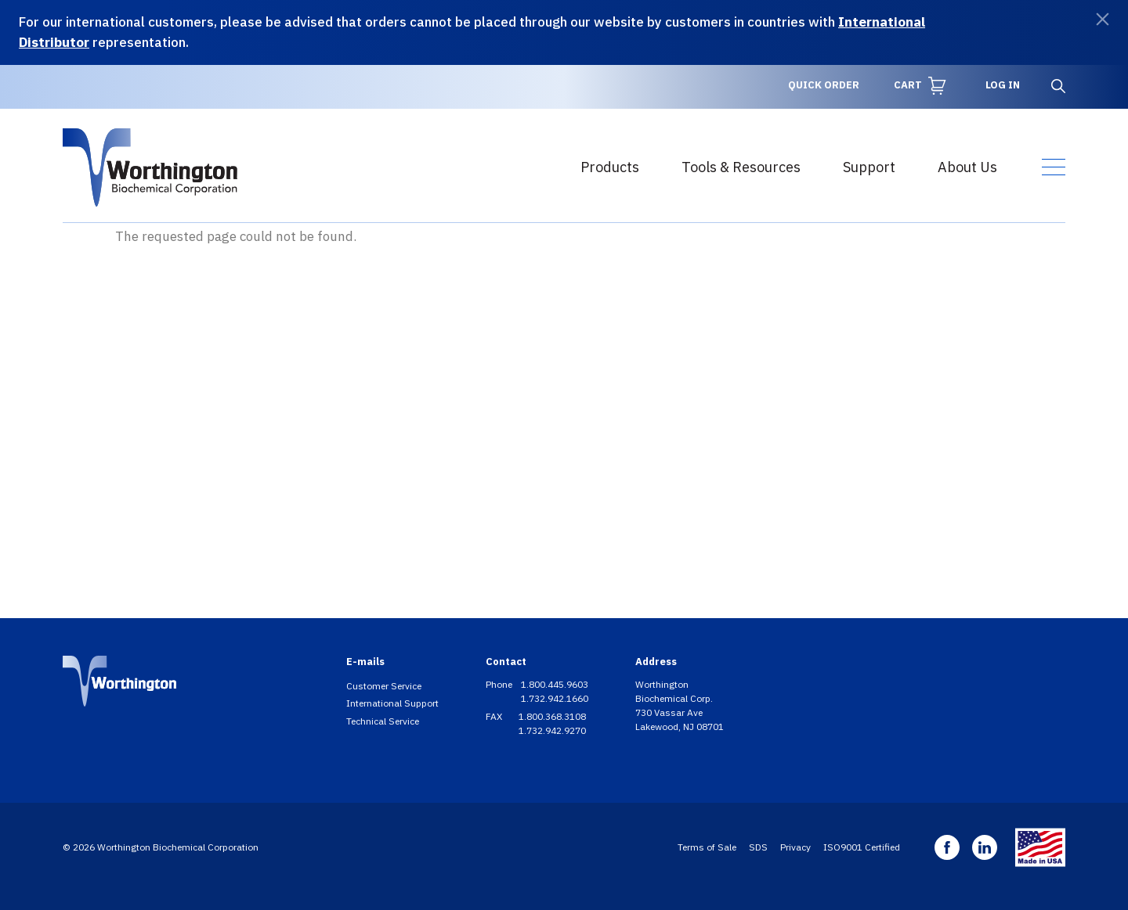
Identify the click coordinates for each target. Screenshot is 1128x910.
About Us (967, 167)
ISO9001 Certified (861, 847)
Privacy (795, 847)
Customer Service (383, 686)
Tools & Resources (741, 167)
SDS (758, 847)
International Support (392, 703)
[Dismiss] (1102, 19)
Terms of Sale (707, 847)
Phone (500, 684)
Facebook (947, 847)
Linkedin (984, 847)
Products (609, 167)
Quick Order (823, 85)
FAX (495, 716)
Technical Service (382, 721)
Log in (1002, 85)
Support (869, 167)
